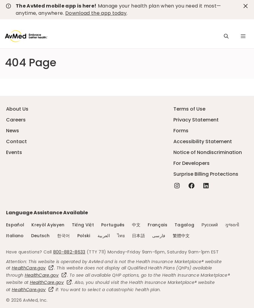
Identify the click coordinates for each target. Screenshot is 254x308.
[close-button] (245, 6)
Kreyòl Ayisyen (47, 225)
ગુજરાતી (232, 225)
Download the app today (96, 13)
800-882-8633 (69, 252)
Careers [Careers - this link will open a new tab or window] (16, 119)
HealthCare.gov (33, 268)
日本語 (138, 236)
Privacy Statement (196, 119)
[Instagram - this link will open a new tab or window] (177, 185)
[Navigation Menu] (243, 36)
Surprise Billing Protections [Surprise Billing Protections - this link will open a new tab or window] (205, 174)
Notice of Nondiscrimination (207, 152)
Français (157, 225)
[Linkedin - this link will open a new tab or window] (206, 185)
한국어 (63, 236)
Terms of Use (189, 108)
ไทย (121, 236)
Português (113, 225)
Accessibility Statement (202, 141)
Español (15, 225)
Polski (83, 236)
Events (14, 152)
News (12, 130)
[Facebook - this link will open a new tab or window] (191, 185)
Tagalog (184, 225)
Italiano (15, 236)
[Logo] (26, 36)
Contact (16, 141)
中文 (136, 225)
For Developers (191, 163)
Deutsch (40, 236)
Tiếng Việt (83, 225)
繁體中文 (181, 236)
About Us (17, 108)
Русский (209, 225)
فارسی (159, 236)
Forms (180, 130)
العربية (104, 236)
